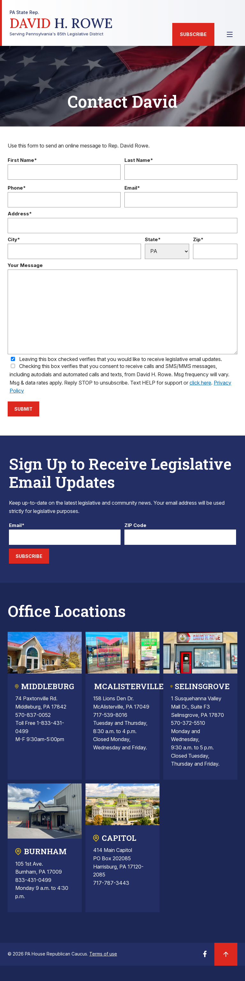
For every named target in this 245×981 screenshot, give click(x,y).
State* (153, 239)
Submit (23, 409)
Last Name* (138, 160)
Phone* (17, 188)
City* (14, 239)
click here (200, 382)
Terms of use (103, 953)
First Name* (22, 160)
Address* (20, 214)
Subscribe (193, 34)
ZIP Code (135, 525)
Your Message (25, 265)
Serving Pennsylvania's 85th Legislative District (61, 23)
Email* (132, 188)
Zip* (198, 239)
